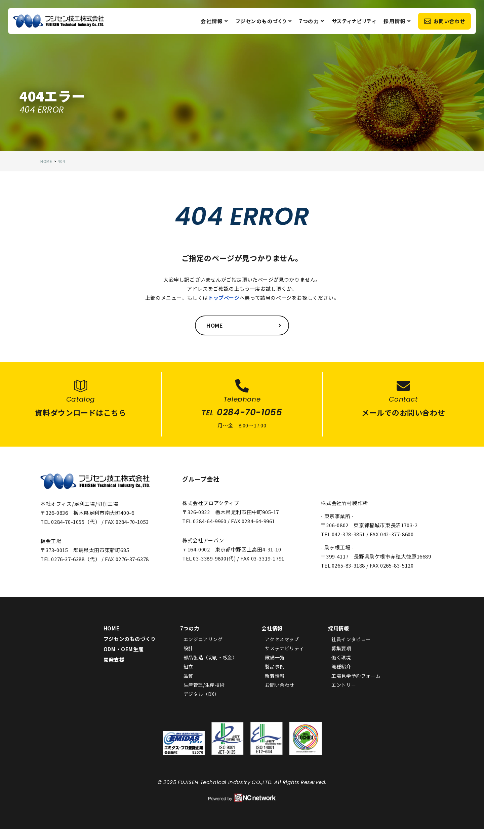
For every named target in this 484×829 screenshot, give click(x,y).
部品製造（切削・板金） (211, 657)
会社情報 (214, 22)
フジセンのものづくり (263, 22)
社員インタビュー (351, 639)
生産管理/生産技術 (204, 684)
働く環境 (341, 657)
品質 (188, 675)
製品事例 (274, 666)
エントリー (343, 684)
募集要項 (341, 648)
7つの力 (311, 22)
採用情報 (397, 22)
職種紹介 (341, 666)
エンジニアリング (203, 639)
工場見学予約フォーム (355, 675)
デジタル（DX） (201, 694)
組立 (188, 666)
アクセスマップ (282, 639)
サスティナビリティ (353, 22)
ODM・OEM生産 (124, 649)
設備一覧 (274, 657)
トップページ (224, 297)
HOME (111, 628)
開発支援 (114, 659)
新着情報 (274, 675)
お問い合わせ (444, 22)
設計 (188, 648)
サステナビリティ (284, 648)
